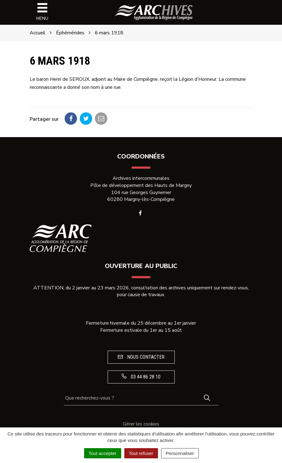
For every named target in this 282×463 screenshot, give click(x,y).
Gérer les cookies (141, 424)
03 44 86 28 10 (141, 377)
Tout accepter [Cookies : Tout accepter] (103, 453)
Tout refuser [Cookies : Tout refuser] (141, 453)
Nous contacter (141, 357)
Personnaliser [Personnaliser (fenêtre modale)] (180, 453)
